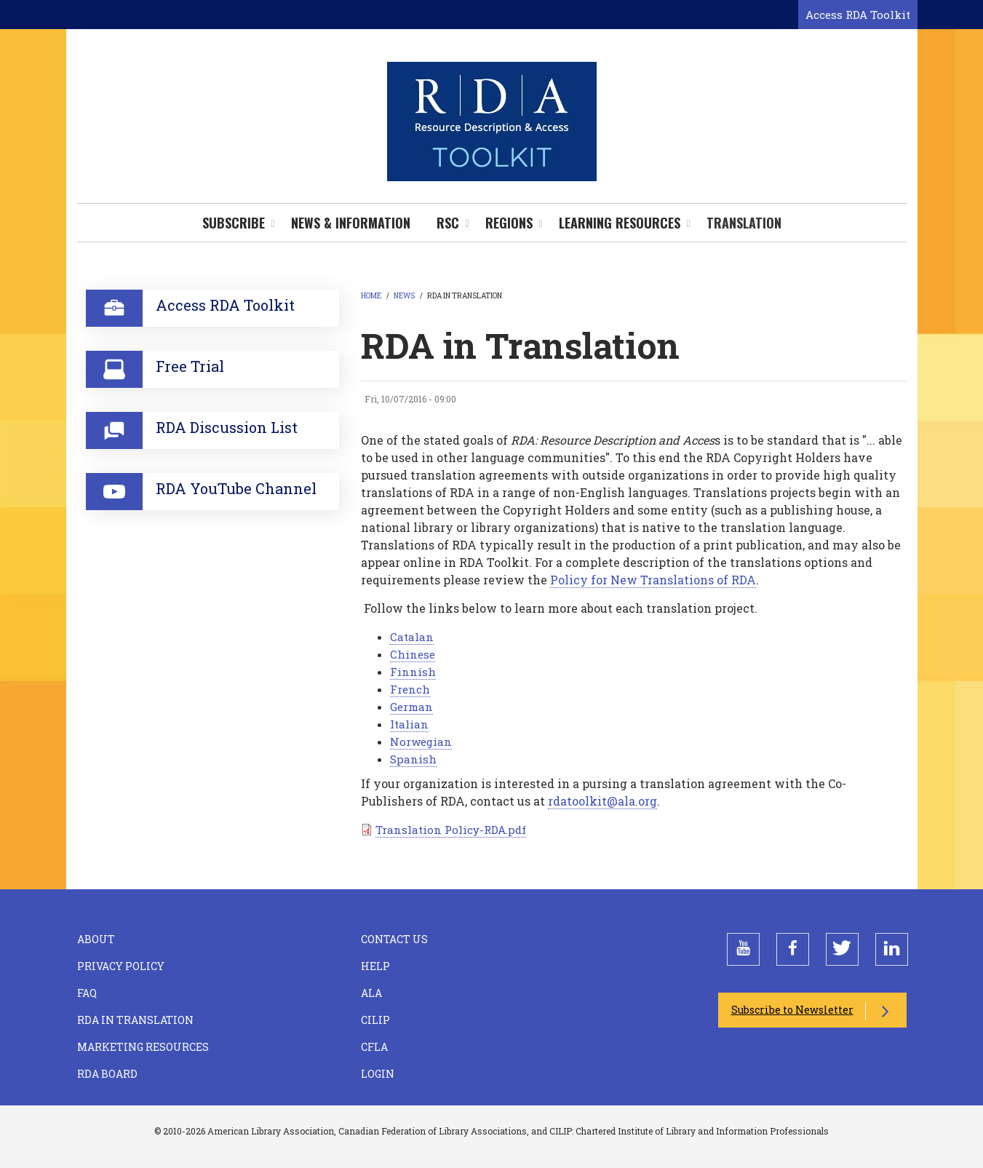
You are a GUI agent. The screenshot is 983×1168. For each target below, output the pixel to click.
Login (377, 1074)
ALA (371, 993)
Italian (409, 724)
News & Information (350, 222)
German (411, 706)
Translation (744, 222)
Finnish (413, 671)
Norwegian (421, 741)
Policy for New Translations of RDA (653, 579)
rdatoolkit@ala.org (602, 801)
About (96, 939)
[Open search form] (784, 15)
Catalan (412, 636)
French (410, 689)
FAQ (87, 993)
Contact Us (394, 939)
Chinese (412, 654)
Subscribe (233, 222)
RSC (448, 222)
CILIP (375, 1020)
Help (375, 966)
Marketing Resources (143, 1047)
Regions (509, 222)
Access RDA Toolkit (857, 14)
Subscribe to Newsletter (792, 1010)
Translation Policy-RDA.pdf (450, 829)
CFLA (374, 1047)
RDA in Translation (135, 1020)
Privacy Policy (120, 966)
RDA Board (107, 1074)
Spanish (413, 759)
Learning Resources (619, 222)
